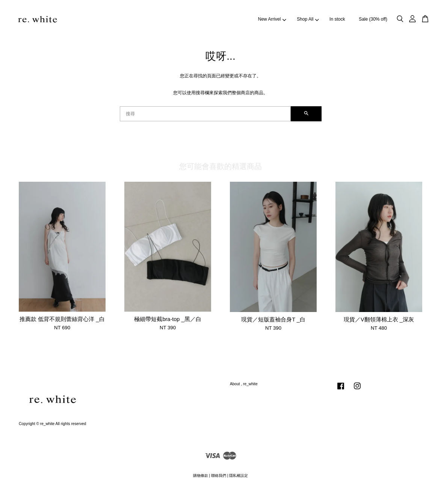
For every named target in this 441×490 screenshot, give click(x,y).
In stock (337, 19)
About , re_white (244, 384)
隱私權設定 (238, 475)
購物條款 (200, 475)
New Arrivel (272, 19)
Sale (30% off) (373, 19)
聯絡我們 (218, 475)
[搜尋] (205, 113)
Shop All (308, 19)
